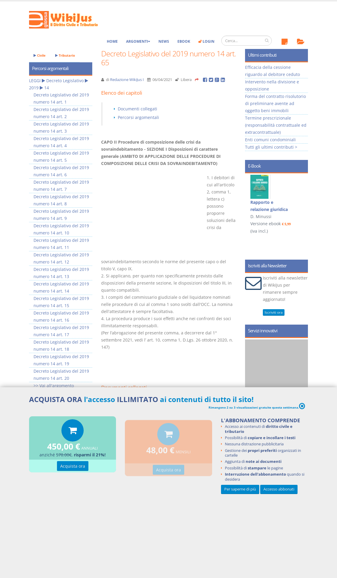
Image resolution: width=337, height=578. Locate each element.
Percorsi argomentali (138, 117)
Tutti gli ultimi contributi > (271, 147)
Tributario (65, 55)
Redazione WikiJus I (127, 79)
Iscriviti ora (274, 312)
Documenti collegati (137, 109)
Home (112, 41)
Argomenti (138, 41)
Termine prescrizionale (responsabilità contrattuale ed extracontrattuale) (275, 125)
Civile (40, 55)
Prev (251, 201)
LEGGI (35, 80)
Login (206, 41)
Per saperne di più (240, 489)
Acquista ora (72, 467)
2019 (34, 87)
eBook (183, 41)
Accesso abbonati (278, 489)
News (163, 41)
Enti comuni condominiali (270, 139)
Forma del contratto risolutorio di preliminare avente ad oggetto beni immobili (275, 103)
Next (301, 201)
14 (46, 87)
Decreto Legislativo (65, 80)
